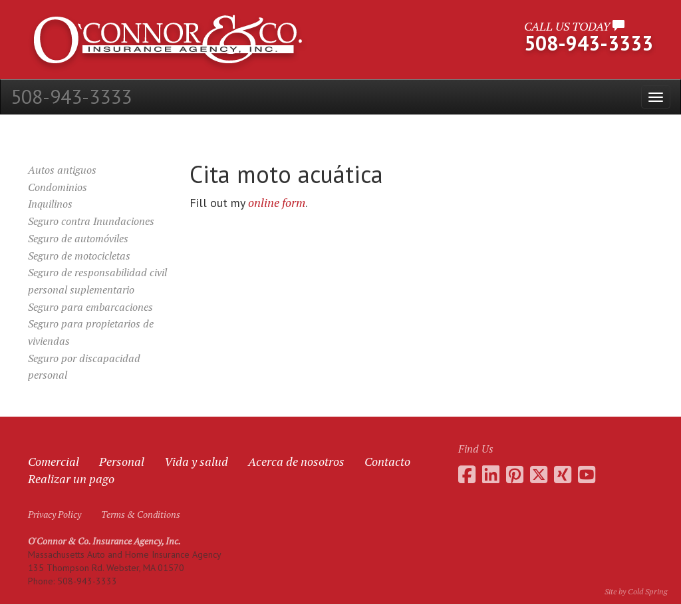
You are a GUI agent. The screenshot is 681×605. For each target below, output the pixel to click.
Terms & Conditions (140, 514)
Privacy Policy (54, 514)
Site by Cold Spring (636, 591)
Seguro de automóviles (78, 238)
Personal (121, 461)
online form (276, 202)
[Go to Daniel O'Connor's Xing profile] (562, 474)
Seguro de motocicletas (79, 255)
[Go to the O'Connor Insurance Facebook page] (467, 474)
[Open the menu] (655, 96)
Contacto (387, 461)
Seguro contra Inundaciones (91, 221)
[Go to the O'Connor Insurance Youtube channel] (586, 474)
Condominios (57, 187)
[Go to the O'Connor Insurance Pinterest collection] (514, 474)
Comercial (53, 461)
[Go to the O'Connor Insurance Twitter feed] (538, 474)
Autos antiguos (62, 169)
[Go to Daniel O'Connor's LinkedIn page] (490, 474)
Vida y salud (196, 461)
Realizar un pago (71, 479)
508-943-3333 (71, 96)
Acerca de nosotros (296, 461)
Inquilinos (50, 203)
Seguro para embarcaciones (90, 307)
